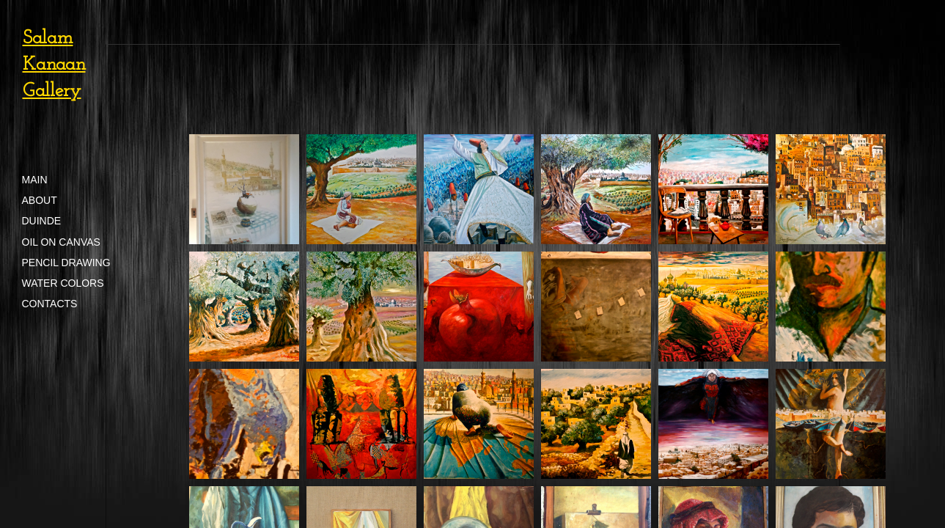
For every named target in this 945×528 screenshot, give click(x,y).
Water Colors (63, 283)
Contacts (50, 303)
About (39, 200)
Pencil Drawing (66, 262)
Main (35, 180)
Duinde (42, 221)
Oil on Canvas (61, 242)
